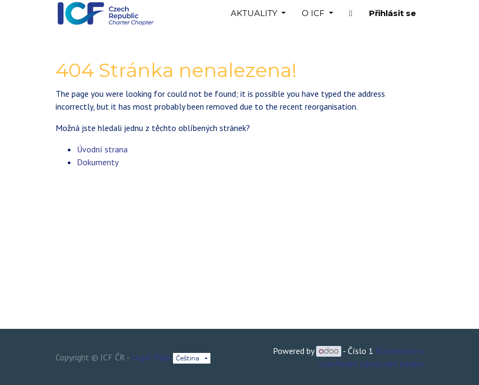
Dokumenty (98, 162)
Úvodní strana (102, 149)
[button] (350, 13)
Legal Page (151, 357)
